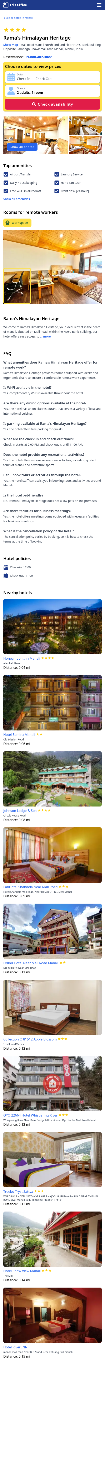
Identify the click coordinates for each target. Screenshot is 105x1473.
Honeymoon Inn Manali (21, 658)
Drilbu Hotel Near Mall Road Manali (31, 963)
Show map (10, 45)
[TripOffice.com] (15, 5)
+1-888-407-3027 (38, 57)
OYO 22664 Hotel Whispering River (30, 1115)
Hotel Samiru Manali (19, 734)
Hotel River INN (15, 1347)
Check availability (52, 104)
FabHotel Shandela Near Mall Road (30, 887)
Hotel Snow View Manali (22, 1271)
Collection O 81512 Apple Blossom (30, 1039)
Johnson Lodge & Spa (20, 810)
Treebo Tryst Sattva (18, 1191)
